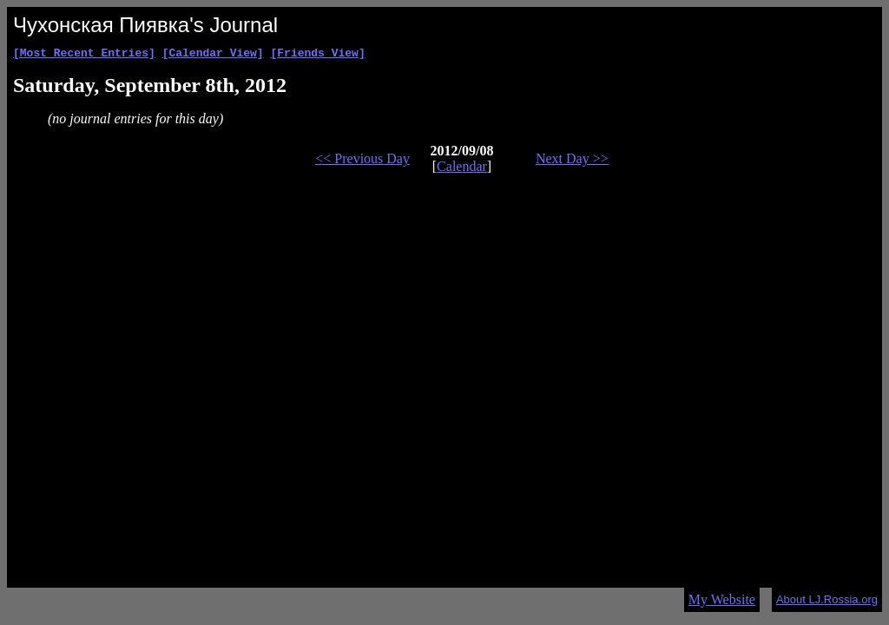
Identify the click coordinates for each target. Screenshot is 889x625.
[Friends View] (317, 54)
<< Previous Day (362, 161)
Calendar (462, 168)
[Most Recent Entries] (84, 54)
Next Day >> (572, 161)
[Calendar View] (213, 54)
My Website (721, 599)
